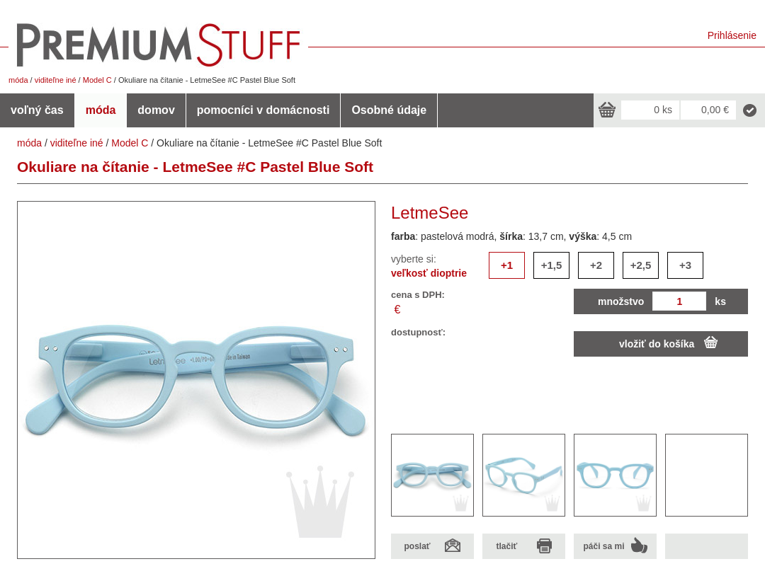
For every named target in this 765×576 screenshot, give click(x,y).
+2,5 (641, 265)
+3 (685, 265)
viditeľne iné (55, 80)
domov (155, 110)
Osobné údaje (388, 110)
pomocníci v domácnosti (263, 110)
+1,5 (551, 265)
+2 (596, 265)
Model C (97, 80)
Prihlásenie (732, 35)
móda (18, 80)
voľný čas (37, 110)
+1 (507, 265)
